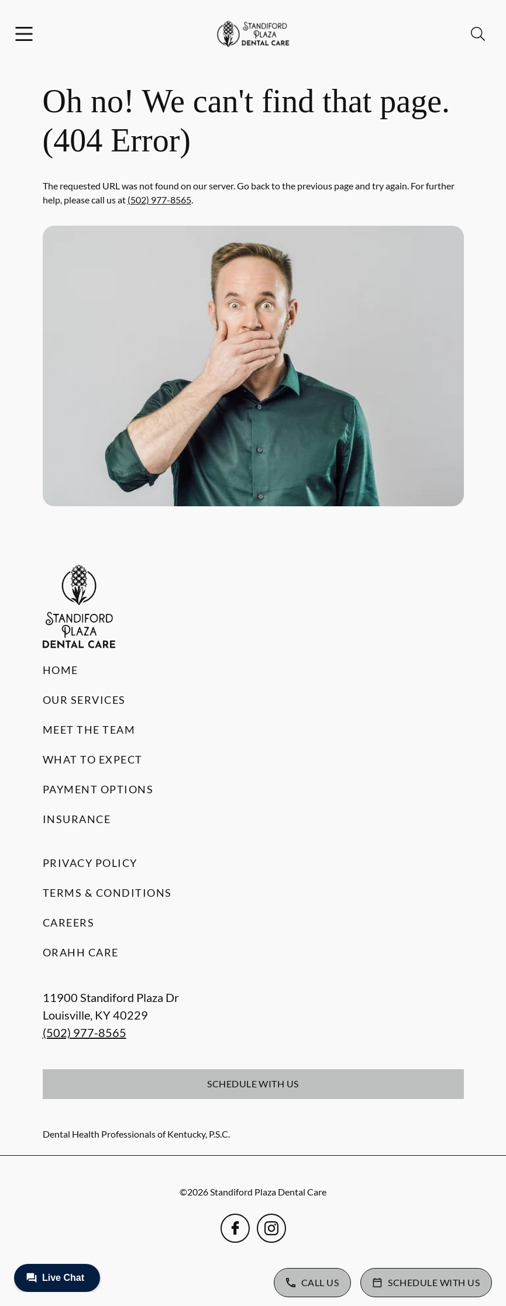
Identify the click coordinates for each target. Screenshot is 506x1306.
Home (60, 670)
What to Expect (93, 759)
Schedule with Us (253, 1083)
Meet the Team (89, 729)
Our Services (84, 699)
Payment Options (98, 789)
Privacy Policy (90, 862)
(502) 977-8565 (159, 199)
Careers (69, 922)
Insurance (77, 819)
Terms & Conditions (107, 892)
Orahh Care (81, 952)
